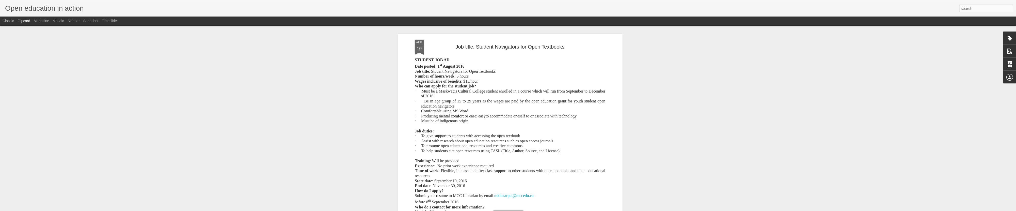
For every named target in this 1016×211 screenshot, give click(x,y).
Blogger (524, 208)
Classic (8, 21)
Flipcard (24, 21)
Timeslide (109, 21)
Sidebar (74, 21)
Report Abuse (538, 208)
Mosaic (58, 21)
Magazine (41, 21)
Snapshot (90, 21)
